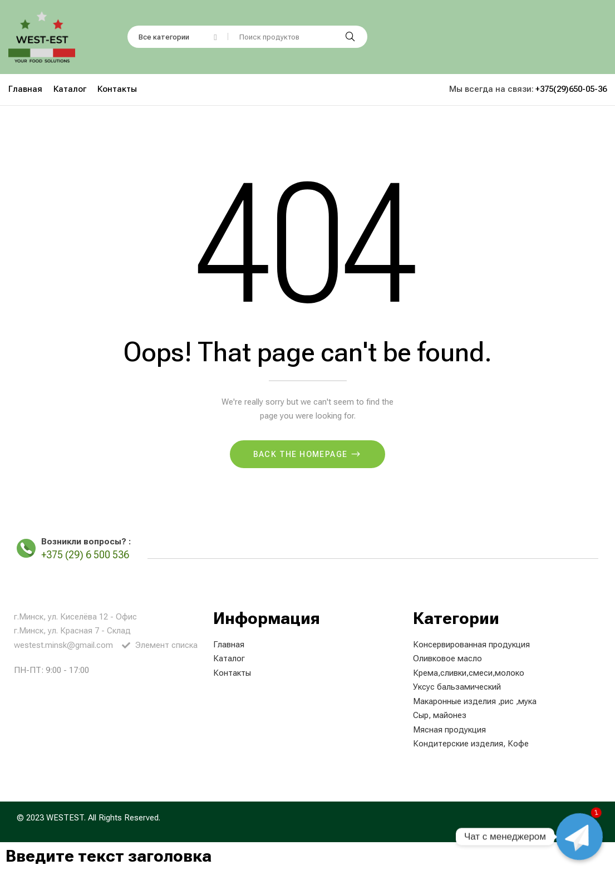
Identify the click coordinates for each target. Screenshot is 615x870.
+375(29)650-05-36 (571, 89)
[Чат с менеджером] (579, 836)
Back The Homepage (301, 454)
